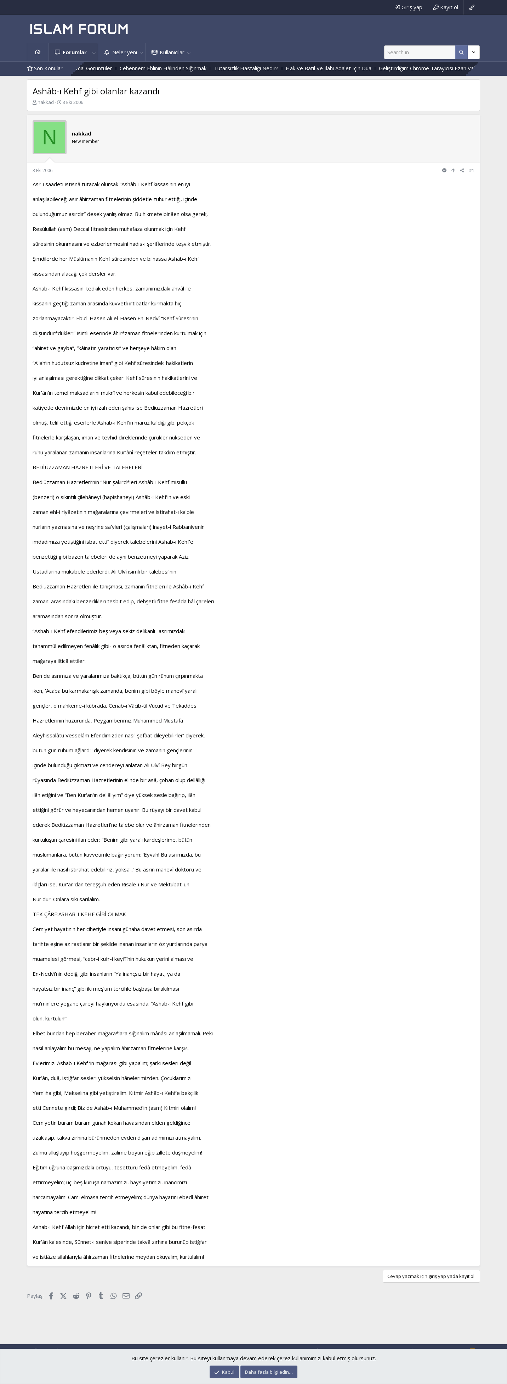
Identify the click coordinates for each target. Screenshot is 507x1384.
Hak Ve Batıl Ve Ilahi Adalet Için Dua (347, 68)
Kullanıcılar (172, 52)
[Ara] (419, 52)
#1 (471, 170)
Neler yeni (124, 52)
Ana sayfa (38, 52)
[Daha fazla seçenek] (461, 52)
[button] (94, 52)
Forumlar (75, 52)
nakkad (46, 102)
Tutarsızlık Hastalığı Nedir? (264, 68)
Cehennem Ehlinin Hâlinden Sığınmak (181, 68)
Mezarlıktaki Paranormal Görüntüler (88, 68)
